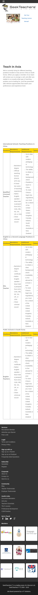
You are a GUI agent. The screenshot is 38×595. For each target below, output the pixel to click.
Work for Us (5, 479)
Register (4, 466)
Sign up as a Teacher (8, 452)
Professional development (10, 509)
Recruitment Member (8, 429)
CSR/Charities (6, 511)
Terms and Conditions (8, 442)
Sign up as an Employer (9, 454)
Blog (3, 486)
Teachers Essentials (8, 503)
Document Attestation (8, 498)
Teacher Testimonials (8, 488)
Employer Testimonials (9, 491)
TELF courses (6, 506)
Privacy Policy (6, 444)
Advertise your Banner (9, 432)
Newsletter (5, 464)
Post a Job (5, 435)
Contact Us (5, 476)
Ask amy (4, 501)
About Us (4, 474)
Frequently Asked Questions (10, 457)
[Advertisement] (19, 43)
